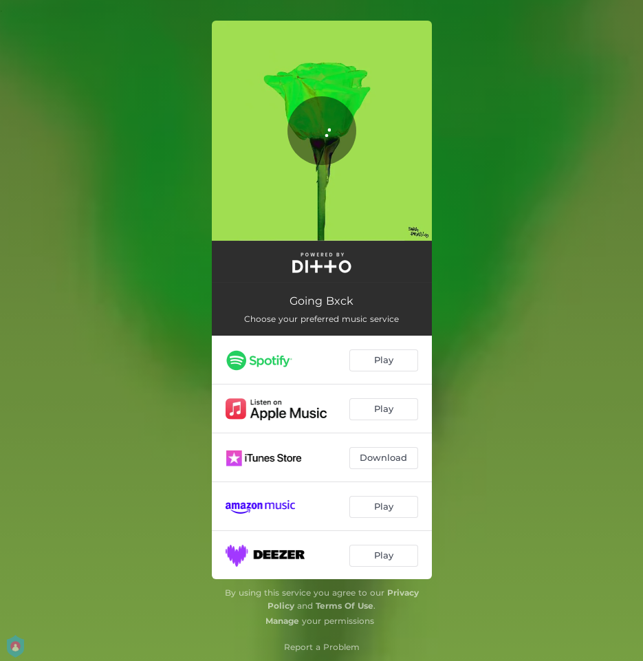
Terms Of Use (344, 605)
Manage (282, 621)
